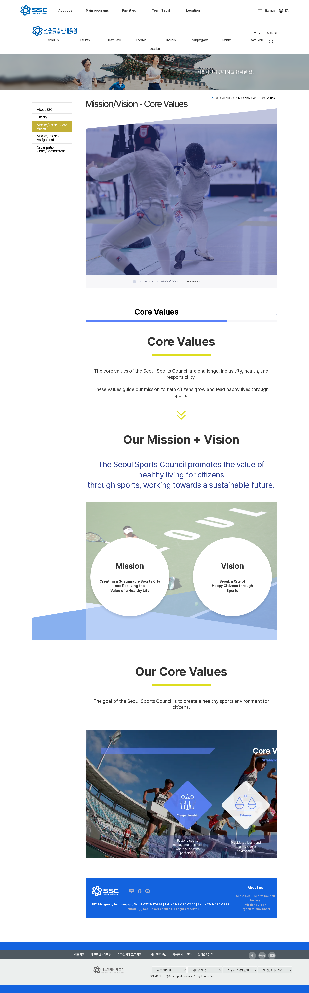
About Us (53, 40)
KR (284, 11)
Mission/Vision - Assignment (48, 138)
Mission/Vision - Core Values (52, 126)
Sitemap (266, 10)
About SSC (45, 109)
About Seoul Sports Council (255, 896)
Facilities (84, 40)
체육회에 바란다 (182, 954)
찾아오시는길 (205, 954)
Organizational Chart (255, 909)
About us (170, 40)
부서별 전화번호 (157, 954)
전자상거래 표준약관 (129, 954)
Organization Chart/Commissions (51, 149)
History (42, 117)
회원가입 (272, 33)
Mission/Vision (171, 236)
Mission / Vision (255, 904)
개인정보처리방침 (101, 954)
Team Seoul (114, 40)
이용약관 (79, 954)
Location (141, 40)
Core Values (156, 312)
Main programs (200, 40)
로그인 (257, 33)
